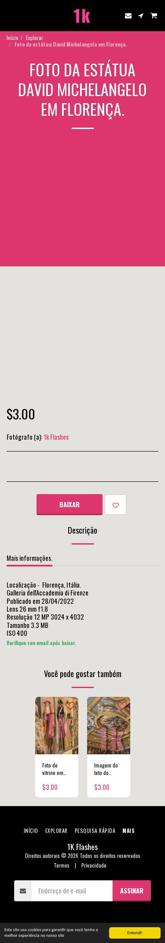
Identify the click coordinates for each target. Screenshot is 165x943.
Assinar (131, 890)
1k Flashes (56, 436)
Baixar (69, 504)
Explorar (34, 37)
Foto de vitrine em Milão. (52, 769)
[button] (9, 15)
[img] (56, 725)
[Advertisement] (82, 204)
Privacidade (93, 865)
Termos (62, 865)
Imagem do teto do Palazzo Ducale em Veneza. (106, 769)
